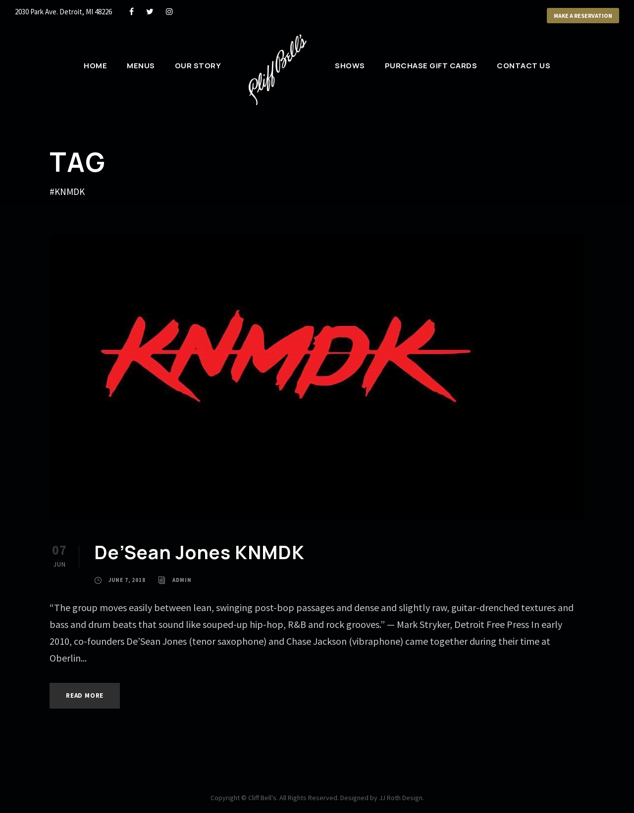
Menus (141, 65)
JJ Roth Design (401, 797)
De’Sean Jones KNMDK (199, 552)
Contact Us (523, 65)
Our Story (198, 65)
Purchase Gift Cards (431, 65)
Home (95, 65)
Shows (350, 65)
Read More (85, 695)
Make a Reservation (583, 15)
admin (182, 579)
